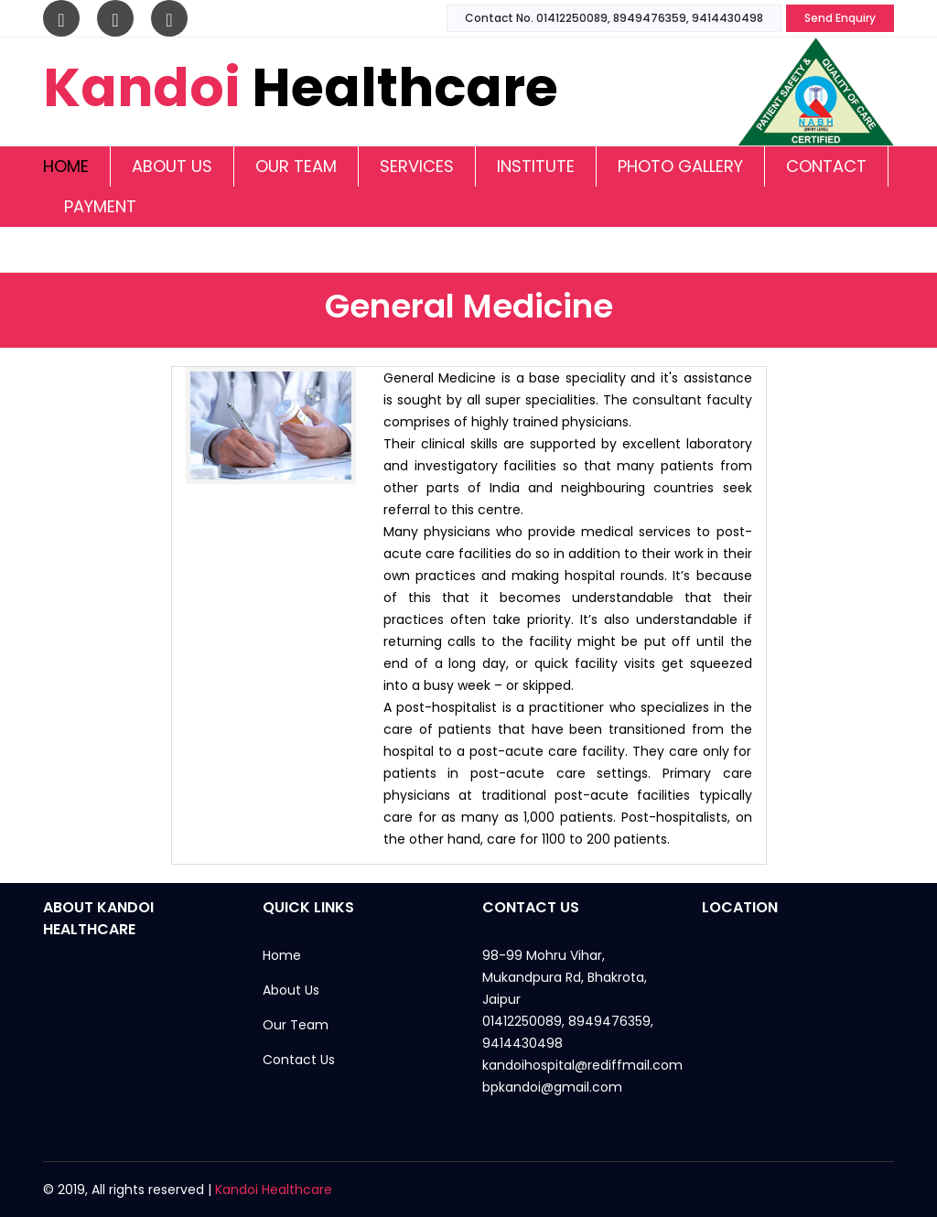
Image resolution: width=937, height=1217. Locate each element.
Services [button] (417, 166)
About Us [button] (172, 166)
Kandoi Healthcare (273, 1189)
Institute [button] (536, 166)
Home (66, 166)
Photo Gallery (680, 166)
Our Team (296, 166)
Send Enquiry (840, 18)
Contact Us (299, 1059)
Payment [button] (100, 206)
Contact (826, 166)
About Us (291, 990)
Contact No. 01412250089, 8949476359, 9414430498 (614, 18)
